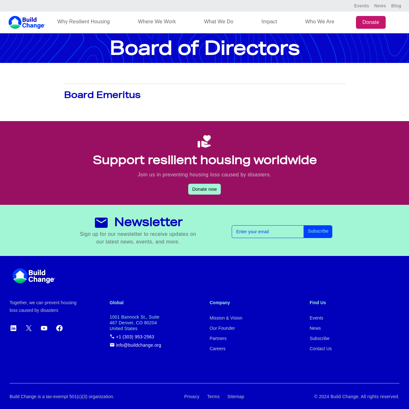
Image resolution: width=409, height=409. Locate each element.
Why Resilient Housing (84, 21)
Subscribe (318, 231)
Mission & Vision (226, 317)
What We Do (218, 21)
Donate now (204, 189)
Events (361, 5)
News (380, 5)
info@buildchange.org (135, 345)
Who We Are (319, 21)
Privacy (191, 396)
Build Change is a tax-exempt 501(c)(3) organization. (62, 396)
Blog (396, 5)
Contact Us (321, 348)
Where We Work (157, 21)
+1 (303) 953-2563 (132, 336)
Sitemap (236, 396)
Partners (218, 338)
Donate (370, 22)
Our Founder (222, 328)
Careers (218, 348)
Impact (269, 21)
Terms (213, 396)
